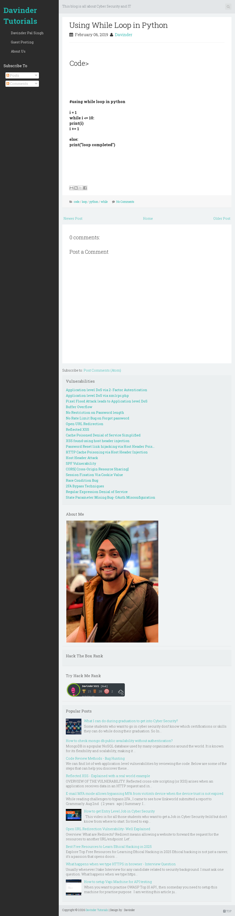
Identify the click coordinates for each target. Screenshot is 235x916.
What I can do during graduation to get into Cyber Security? (131, 721)
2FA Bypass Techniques (85, 486)
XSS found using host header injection (98, 441)
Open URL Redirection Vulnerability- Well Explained (108, 829)
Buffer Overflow (79, 407)
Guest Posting (22, 42)
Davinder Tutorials (20, 15)
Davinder (123, 34)
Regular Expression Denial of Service (97, 491)
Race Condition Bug (82, 480)
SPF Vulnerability (81, 463)
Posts (12, 75)
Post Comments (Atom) (102, 370)
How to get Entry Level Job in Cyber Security (119, 811)
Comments (17, 83)
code (76, 201)
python (93, 201)
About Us (18, 51)
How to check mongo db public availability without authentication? (119, 740)
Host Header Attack (82, 458)
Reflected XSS (77, 429)
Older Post (221, 218)
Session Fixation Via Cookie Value (94, 475)
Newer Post (72, 218)
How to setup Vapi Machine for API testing (118, 881)
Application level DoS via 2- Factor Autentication (106, 390)
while (104, 201)
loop (84, 201)
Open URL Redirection (84, 424)
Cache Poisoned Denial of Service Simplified (103, 435)
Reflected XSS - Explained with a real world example (108, 776)
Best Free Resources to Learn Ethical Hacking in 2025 (109, 846)
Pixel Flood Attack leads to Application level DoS (106, 401)
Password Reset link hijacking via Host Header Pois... (110, 446)
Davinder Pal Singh (27, 33)
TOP (227, 911)
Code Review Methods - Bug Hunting (95, 758)
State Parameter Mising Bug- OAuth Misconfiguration (110, 497)
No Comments (125, 201)
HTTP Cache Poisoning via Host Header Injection (107, 452)
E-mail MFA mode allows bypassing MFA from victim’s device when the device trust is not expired (144, 793)
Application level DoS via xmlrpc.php (97, 395)
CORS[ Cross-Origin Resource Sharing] (97, 469)
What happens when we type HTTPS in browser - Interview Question (121, 864)
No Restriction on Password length (95, 412)
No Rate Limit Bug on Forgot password (97, 418)
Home (148, 218)
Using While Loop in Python (118, 25)
